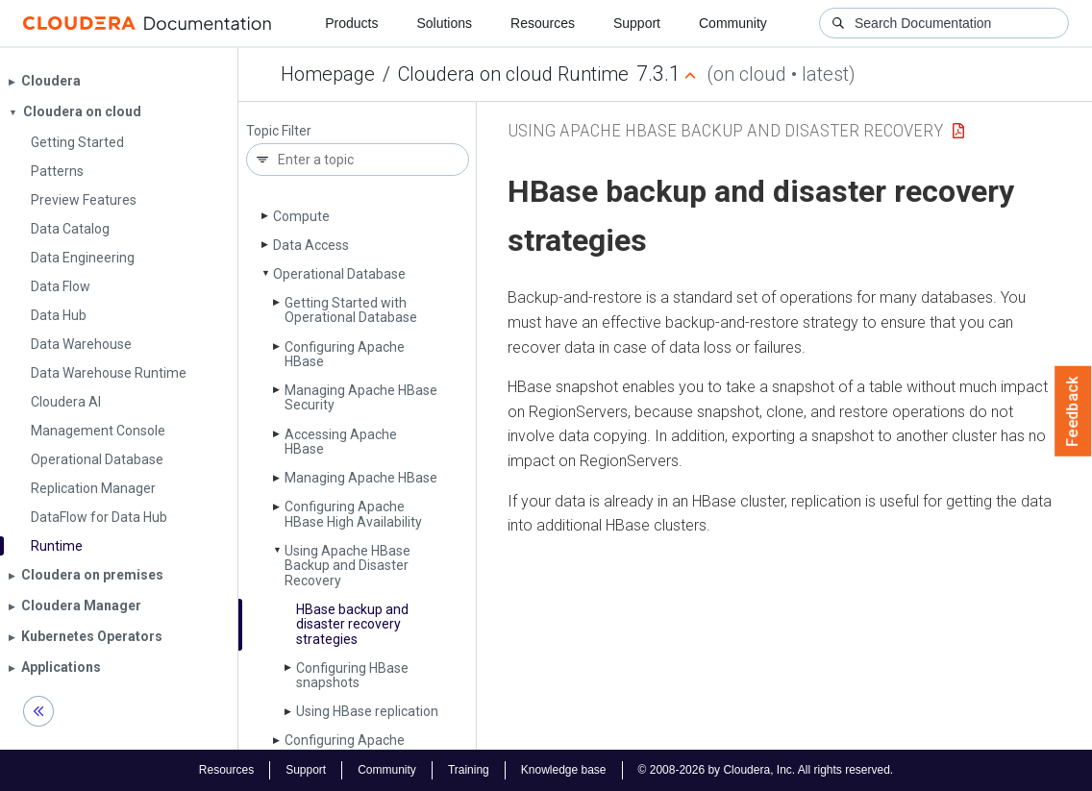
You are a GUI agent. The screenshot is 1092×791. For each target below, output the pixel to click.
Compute (301, 216)
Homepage (328, 74)
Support (636, 23)
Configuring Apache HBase (345, 354)
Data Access (311, 245)
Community (733, 23)
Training (468, 770)
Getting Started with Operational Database (351, 310)
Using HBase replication (367, 711)
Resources (542, 23)
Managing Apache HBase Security (361, 397)
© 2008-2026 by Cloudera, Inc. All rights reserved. (766, 770)
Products (351, 23)
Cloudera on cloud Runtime (513, 74)
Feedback (1073, 411)
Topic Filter (278, 131)
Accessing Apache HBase (341, 442)
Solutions (444, 23)
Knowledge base (564, 770)
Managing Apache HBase (361, 477)
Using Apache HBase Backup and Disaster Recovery (347, 565)
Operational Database (339, 274)
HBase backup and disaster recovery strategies (352, 624)
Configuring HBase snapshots (352, 675)
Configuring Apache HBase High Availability (353, 514)
